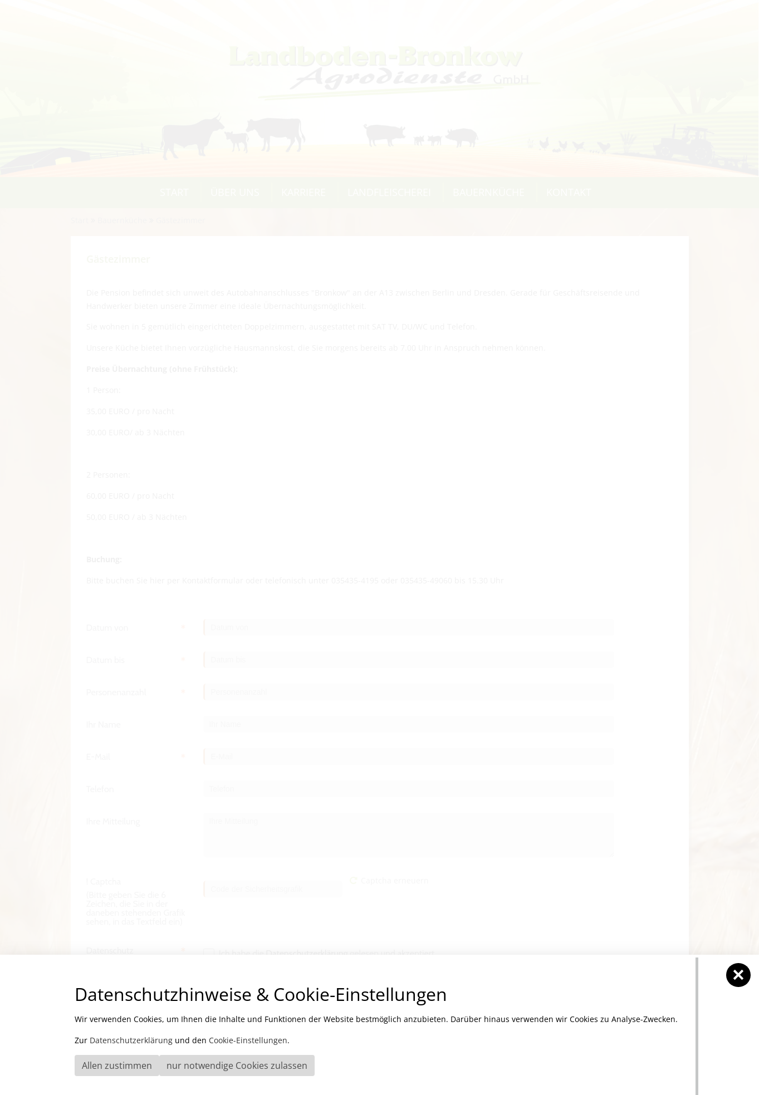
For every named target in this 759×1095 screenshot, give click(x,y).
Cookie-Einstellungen (248, 1040)
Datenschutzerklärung (131, 1040)
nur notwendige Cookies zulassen (237, 1065)
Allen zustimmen (117, 1065)
